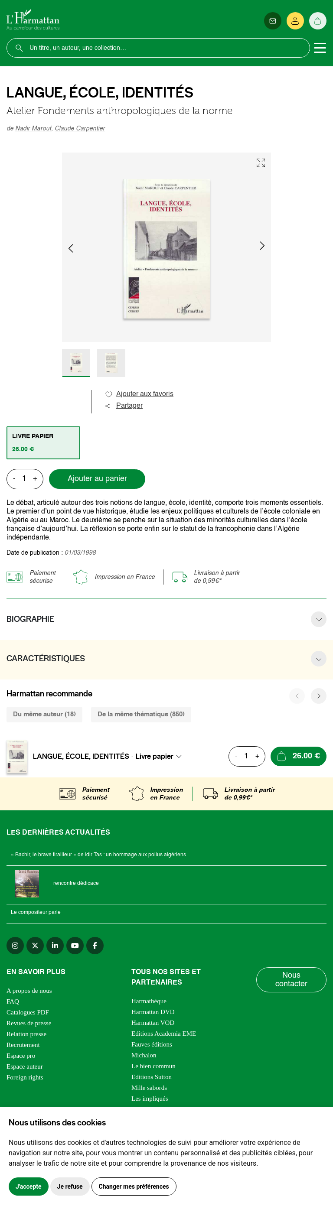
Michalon (144, 1055)
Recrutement (23, 1044)
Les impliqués (149, 1098)
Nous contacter (291, 980)
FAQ (13, 1001)
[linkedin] (55, 945)
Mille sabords (149, 1087)
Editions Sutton (151, 1076)
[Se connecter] (295, 20)
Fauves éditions (151, 1044)
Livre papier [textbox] (154, 756)
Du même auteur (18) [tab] (44, 714)
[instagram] (15, 945)
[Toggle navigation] (319, 48)
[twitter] (35, 945)
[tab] (43, 442)
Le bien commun (153, 1066)
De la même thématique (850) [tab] (141, 714)
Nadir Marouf (33, 129)
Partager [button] (123, 406)
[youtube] (75, 945)
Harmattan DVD (153, 1011)
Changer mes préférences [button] (134, 1186)
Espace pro (21, 1055)
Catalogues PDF (28, 1012)
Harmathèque (148, 1001)
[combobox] (161, 756)
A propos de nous (29, 990)
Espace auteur (25, 1066)
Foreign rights (25, 1077)
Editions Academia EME (163, 1033)
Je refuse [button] (70, 1186)
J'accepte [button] (29, 1186)
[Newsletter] (272, 20)
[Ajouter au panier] (298, 756)
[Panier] (317, 20)
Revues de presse (29, 1023)
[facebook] (95, 945)
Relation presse (26, 1033)
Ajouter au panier (97, 479)
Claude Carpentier (80, 129)
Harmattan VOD (152, 1022)
